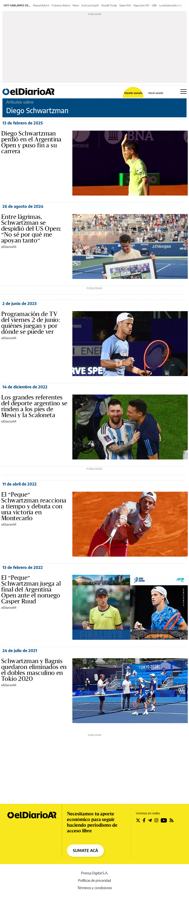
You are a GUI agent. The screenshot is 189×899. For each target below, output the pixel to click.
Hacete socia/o (133, 92)
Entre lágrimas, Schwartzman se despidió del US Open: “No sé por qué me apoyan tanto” (31, 229)
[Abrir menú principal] (183, 91)
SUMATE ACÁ (85, 850)
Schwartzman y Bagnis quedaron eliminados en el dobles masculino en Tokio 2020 (34, 670)
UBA (154, 5)
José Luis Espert (90, 5)
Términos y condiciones (94, 888)
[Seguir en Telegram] (150, 820)
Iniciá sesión (155, 92)
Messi (76, 5)
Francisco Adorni (61, 5)
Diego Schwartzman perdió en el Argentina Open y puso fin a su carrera (31, 142)
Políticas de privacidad (94, 880)
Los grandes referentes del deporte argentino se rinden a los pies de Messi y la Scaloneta (34, 406)
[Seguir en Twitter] (138, 820)
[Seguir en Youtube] (164, 820)
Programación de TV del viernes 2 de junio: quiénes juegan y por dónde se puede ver (30, 323)
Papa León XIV (141, 5)
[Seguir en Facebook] (144, 820)
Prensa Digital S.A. (94, 873)
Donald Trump (109, 5)
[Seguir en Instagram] (156, 820)
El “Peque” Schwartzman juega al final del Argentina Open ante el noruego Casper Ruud (31, 590)
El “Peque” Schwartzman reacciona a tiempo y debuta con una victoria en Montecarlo (33, 506)
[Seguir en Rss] (171, 820)
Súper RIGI (125, 5)
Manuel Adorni (41, 5)
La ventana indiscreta (170, 5)
